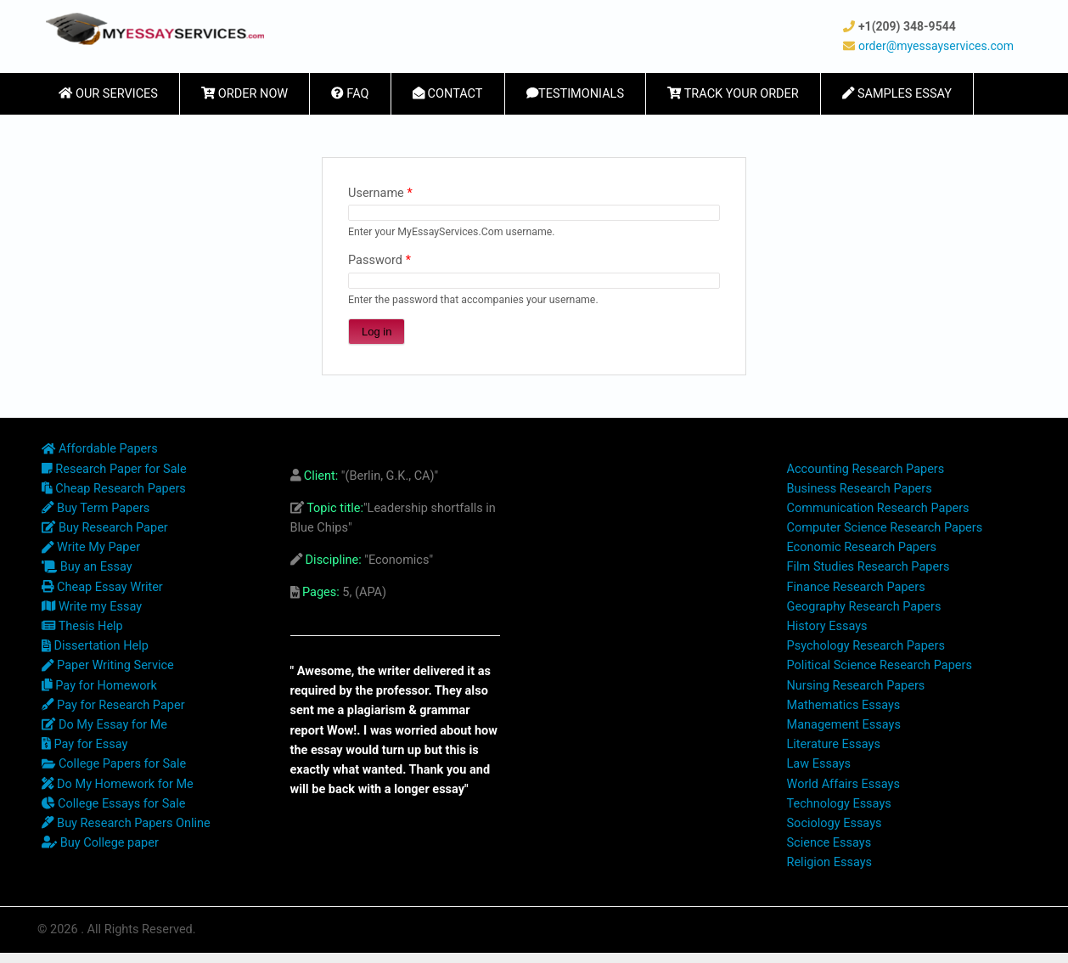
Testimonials (575, 94)
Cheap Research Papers (114, 489)
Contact (448, 94)
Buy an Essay (87, 567)
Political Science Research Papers (879, 665)
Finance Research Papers (856, 587)
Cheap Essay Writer (102, 587)
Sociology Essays (834, 823)
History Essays (827, 626)
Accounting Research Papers (866, 469)
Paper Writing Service (108, 665)
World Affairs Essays (843, 784)
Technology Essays (839, 804)
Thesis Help (82, 626)
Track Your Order (733, 94)
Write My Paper (91, 547)
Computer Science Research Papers (885, 528)
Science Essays (829, 843)
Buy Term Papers (95, 508)
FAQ (349, 94)
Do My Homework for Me (118, 784)
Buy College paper (100, 843)
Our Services (108, 94)
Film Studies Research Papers (868, 567)
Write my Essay (92, 607)
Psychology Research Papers (866, 646)
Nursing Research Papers (856, 686)
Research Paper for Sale (114, 469)
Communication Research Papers (878, 508)
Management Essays (844, 725)
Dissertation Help (95, 646)
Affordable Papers (100, 449)
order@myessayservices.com (936, 46)
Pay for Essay (84, 744)
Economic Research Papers (862, 547)
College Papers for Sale (114, 764)
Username (380, 193)
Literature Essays (833, 744)
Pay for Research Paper (113, 705)
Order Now (244, 94)
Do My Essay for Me (104, 725)
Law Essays (819, 764)
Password (379, 260)
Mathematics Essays (844, 705)
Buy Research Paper (105, 528)
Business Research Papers (859, 489)
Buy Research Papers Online (126, 823)
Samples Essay (897, 94)
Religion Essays (830, 862)
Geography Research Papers (864, 607)
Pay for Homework (99, 686)
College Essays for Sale (113, 804)
